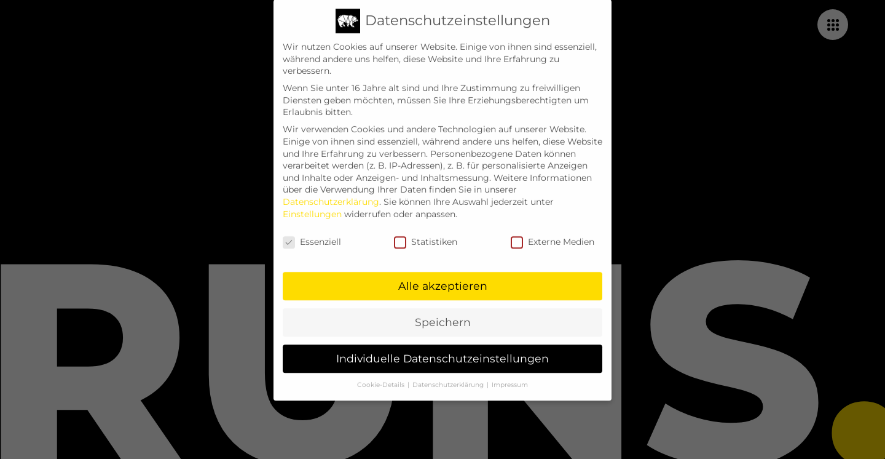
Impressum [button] (510, 376)
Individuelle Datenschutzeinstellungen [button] (442, 349)
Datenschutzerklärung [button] (449, 376)
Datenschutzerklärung (331, 192)
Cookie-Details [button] (381, 376)
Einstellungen (312, 204)
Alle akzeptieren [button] (442, 276)
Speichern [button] (443, 312)
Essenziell (312, 233)
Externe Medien (552, 233)
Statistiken (425, 233)
